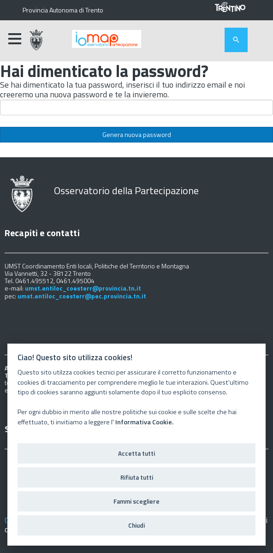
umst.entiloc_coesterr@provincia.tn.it (83, 288)
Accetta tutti (136, 453)
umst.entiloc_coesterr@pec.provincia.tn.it (82, 296)
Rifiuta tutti (136, 477)
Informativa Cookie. (144, 422)
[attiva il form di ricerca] (236, 40)
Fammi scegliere (136, 501)
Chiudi (136, 525)
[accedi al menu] (14, 39)
